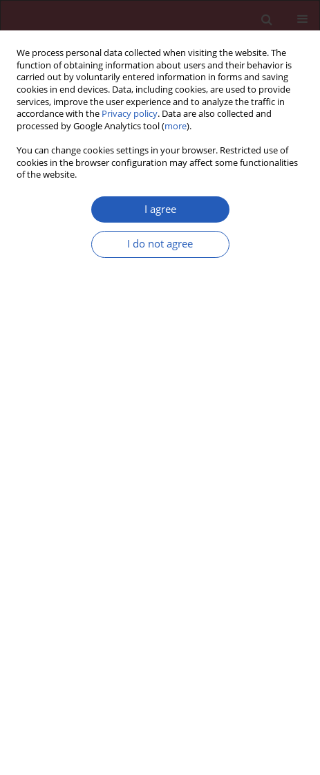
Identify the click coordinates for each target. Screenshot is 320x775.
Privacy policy (130, 114)
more (175, 126)
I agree (160, 209)
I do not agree (160, 243)
